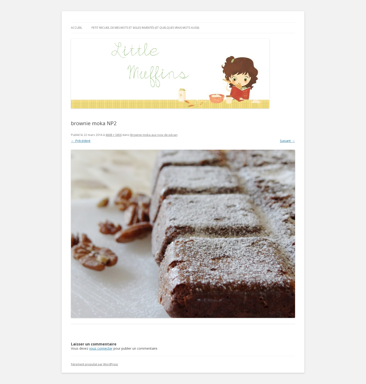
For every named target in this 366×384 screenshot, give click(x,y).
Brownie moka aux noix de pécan (153, 135)
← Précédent (81, 141)
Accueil (76, 28)
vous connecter (101, 348)
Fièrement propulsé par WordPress (94, 364)
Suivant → (287, 141)
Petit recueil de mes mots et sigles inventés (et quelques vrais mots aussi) (145, 28)
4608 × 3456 (114, 135)
